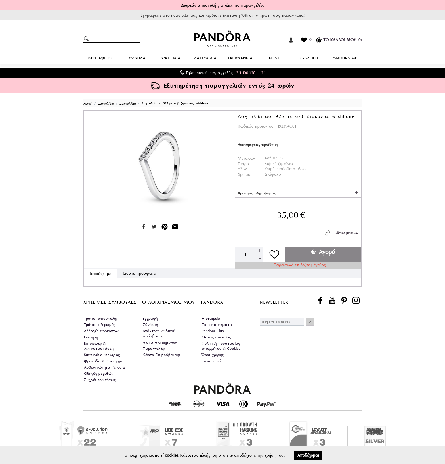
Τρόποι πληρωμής (99, 324)
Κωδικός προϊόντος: (256, 126)
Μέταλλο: (246, 158)
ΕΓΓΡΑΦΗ (310, 322)
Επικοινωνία (212, 361)
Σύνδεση (150, 324)
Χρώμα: (244, 174)
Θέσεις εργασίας (216, 337)
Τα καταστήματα (217, 324)
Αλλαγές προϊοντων (101, 330)
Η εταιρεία (211, 318)
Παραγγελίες (154, 348)
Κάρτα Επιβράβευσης (161, 354)
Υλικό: (243, 169)
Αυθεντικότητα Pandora (104, 367)
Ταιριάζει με (100, 273)
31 (263, 72)
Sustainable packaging (102, 354)
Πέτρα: (244, 163)
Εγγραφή (150, 318)
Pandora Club (213, 330)
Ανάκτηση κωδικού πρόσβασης (159, 333)
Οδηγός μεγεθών (341, 233)
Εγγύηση (91, 337)
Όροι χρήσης (213, 354)
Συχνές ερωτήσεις (100, 379)
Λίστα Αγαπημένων (160, 342)
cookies (171, 455)
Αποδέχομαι (308, 455)
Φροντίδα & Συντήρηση (104, 361)
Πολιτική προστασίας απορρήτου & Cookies (221, 346)
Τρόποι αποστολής (100, 318)
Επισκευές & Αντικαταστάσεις (99, 346)
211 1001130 (245, 72)
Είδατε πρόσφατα (139, 273)
